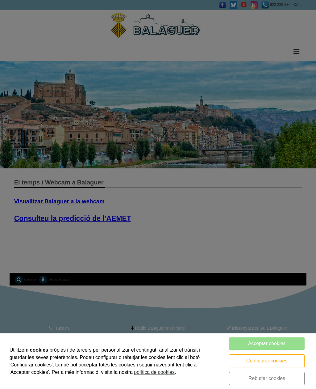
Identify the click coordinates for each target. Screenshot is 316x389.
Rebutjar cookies (266, 378)
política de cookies (154, 372)
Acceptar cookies (267, 343)
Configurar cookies (266, 360)
